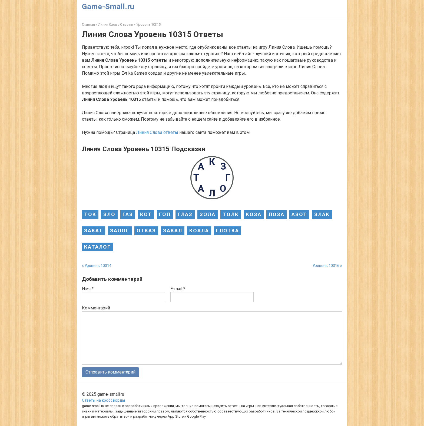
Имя (88, 288)
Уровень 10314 (98, 265)
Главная (88, 24)
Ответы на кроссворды (103, 400)
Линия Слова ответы (157, 132)
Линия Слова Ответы (115, 24)
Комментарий (96, 308)
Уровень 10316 (326, 265)
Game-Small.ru (108, 6)
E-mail (177, 288)
